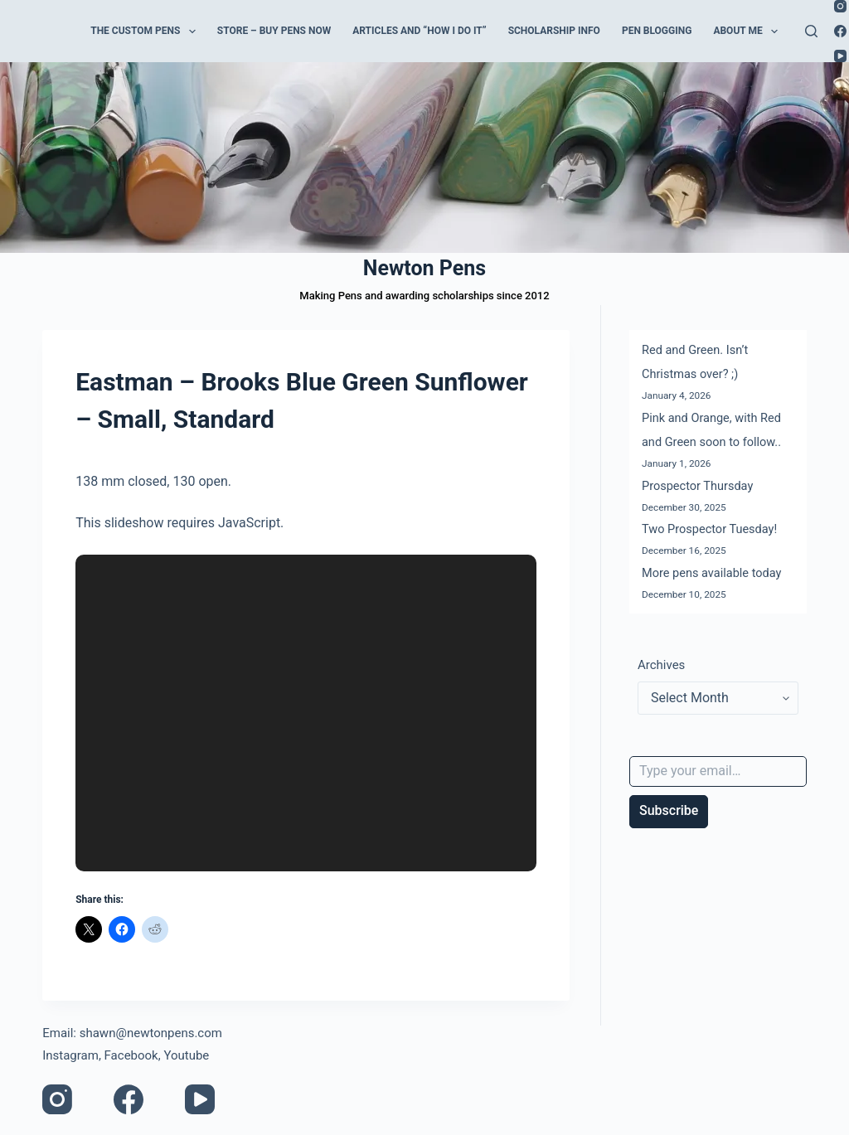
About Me (748, 31)
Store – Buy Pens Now (274, 30)
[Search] (811, 31)
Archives (661, 664)
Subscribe (668, 810)
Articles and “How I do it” (419, 30)
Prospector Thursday (697, 486)
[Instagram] (840, 6)
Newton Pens (424, 268)
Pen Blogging (657, 30)
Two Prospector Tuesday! (709, 529)
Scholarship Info (554, 30)
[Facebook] (840, 31)
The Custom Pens (146, 31)
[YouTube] (840, 56)
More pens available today (711, 573)
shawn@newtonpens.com (151, 1033)
